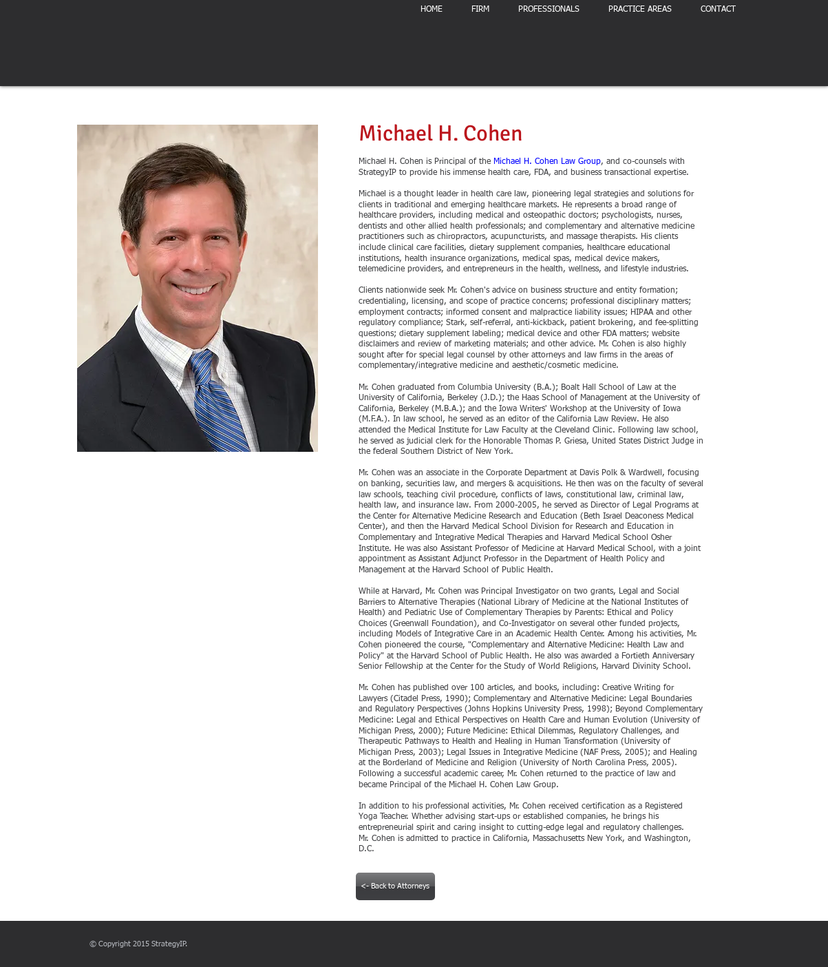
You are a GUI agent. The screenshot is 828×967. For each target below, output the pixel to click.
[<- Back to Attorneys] (395, 886)
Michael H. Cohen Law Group (547, 162)
